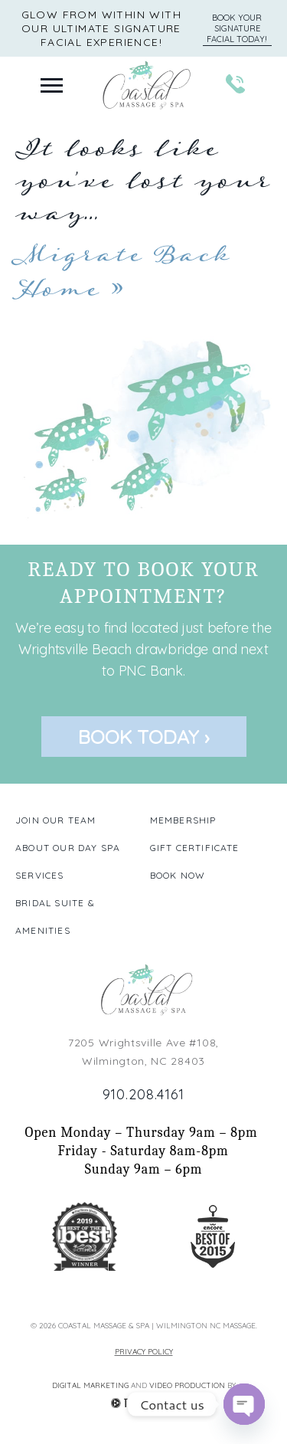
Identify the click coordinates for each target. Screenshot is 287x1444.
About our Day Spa (67, 847)
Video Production (188, 1385)
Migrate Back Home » (122, 272)
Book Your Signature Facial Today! (237, 28)
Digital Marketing (91, 1385)
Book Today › (144, 736)
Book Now (178, 875)
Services (39, 875)
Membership (183, 820)
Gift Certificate (195, 847)
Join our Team (55, 820)
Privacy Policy (144, 1352)
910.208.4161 (144, 1094)
